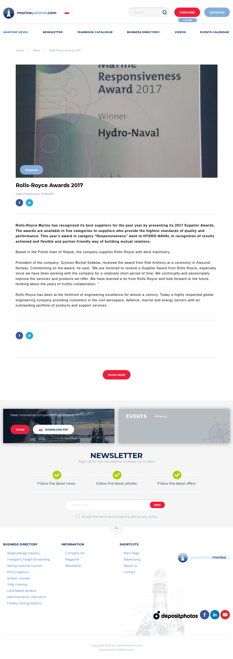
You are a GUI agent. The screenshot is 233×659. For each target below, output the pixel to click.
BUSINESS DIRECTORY (143, 32)
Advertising (132, 559)
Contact (129, 572)
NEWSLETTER (53, 32)
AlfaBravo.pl (125, 649)
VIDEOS (180, 32)
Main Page (131, 553)
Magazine (72, 559)
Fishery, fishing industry (24, 603)
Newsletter (73, 565)
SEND (157, 505)
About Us (130, 565)
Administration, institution (26, 597)
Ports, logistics (18, 572)
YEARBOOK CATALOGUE (95, 32)
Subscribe (187, 12)
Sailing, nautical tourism (25, 565)
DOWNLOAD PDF (53, 429)
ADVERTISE (217, 12)
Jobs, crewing (17, 584)
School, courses (18, 578)
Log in (187, 20)
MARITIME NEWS (15, 32)
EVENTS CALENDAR (214, 32)
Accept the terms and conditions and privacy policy (119, 517)
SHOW (20, 429)
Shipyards (31, 170)
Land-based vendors (21, 590)
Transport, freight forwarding (28, 559)
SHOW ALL (161, 416)
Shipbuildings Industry (23, 553)
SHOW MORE (116, 375)
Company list (75, 553)
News (36, 50)
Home (20, 50)
